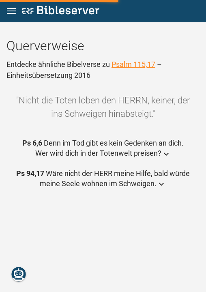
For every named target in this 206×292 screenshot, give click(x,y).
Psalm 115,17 (133, 64)
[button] (11, 11)
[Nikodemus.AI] (18, 274)
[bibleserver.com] (60, 11)
